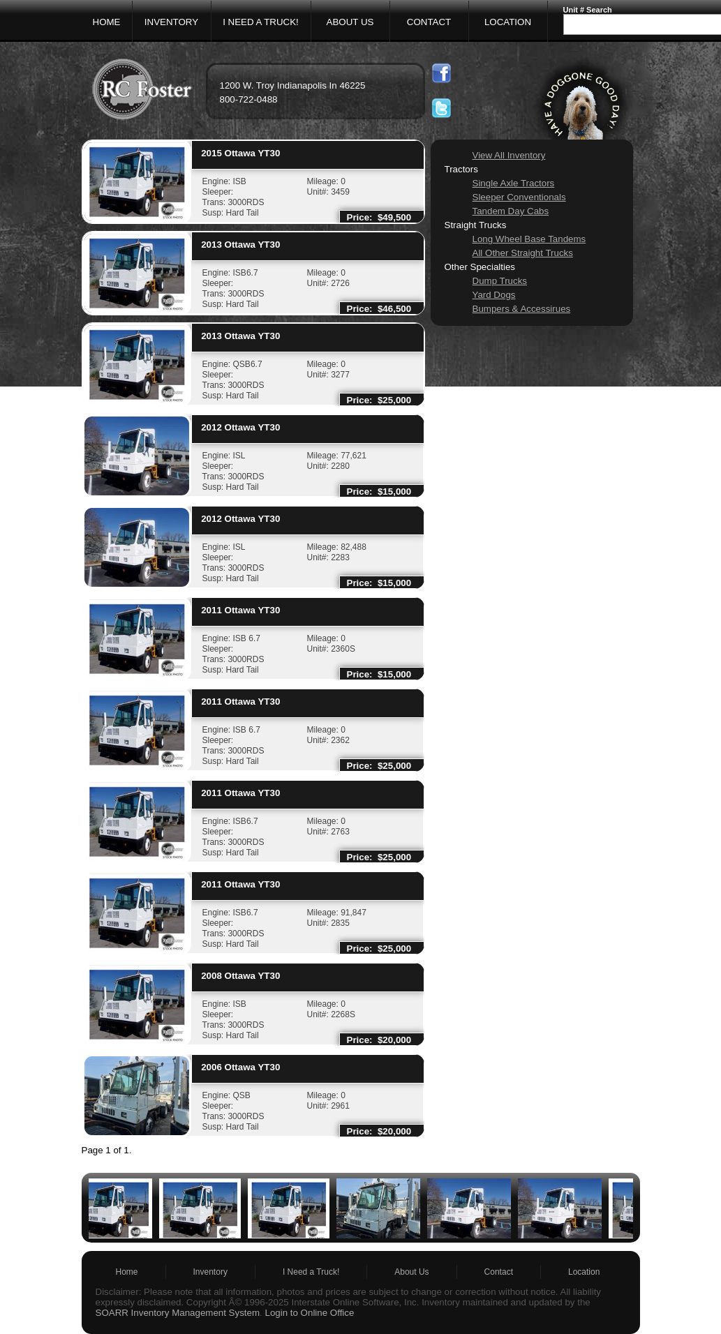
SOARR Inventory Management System (178, 1312)
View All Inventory (509, 155)
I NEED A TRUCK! (261, 22)
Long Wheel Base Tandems (529, 239)
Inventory (210, 1272)
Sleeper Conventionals (519, 197)
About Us (411, 1272)
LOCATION (507, 22)
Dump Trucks (500, 281)
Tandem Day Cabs (511, 211)
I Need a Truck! (311, 1272)
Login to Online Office (309, 1312)
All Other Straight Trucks (523, 253)
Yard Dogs (494, 295)
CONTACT (429, 22)
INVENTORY (171, 22)
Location (584, 1272)
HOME (107, 22)
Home (127, 1272)
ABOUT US (350, 22)
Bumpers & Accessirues (522, 308)
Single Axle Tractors (514, 183)
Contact (498, 1272)
